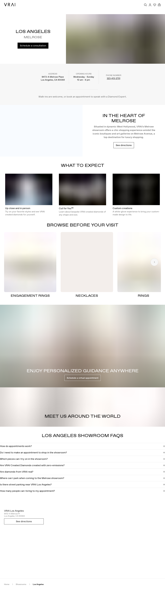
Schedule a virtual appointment (82, 377)
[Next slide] (154, 262)
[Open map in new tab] (82, 541)
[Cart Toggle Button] (159, 5)
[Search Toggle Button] (145, 5)
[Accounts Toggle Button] (150, 5)
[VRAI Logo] (9, 4)
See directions (124, 145)
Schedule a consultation (33, 45)
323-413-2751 (113, 78)
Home (6, 584)
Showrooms (21, 584)
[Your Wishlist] (154, 5)
